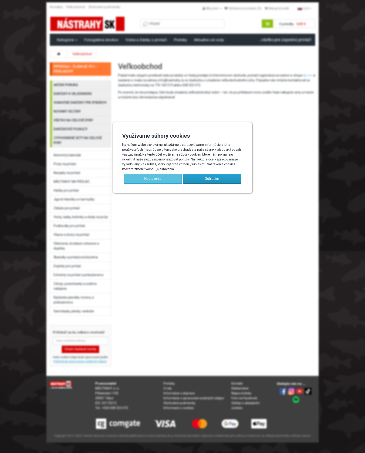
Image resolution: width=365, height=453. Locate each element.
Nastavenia (152, 179)
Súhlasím (212, 179)
